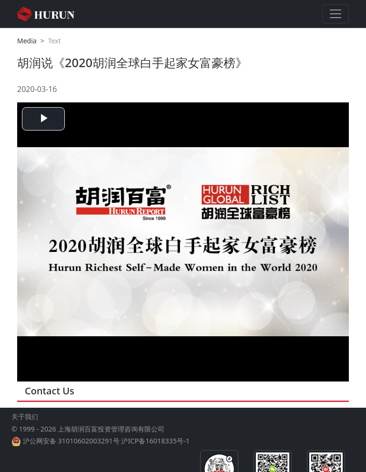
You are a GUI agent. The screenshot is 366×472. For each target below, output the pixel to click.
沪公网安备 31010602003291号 (71, 440)
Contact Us (49, 390)
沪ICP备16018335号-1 (155, 440)
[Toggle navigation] (335, 13)
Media (27, 40)
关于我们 (24, 416)
